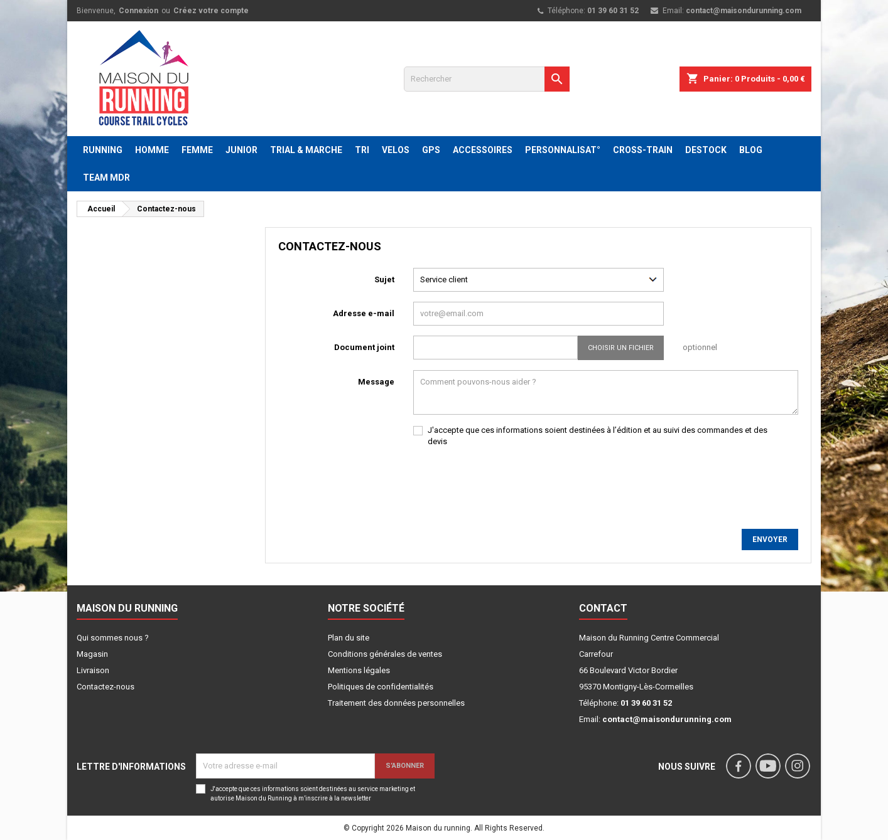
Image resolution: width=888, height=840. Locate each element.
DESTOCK (706, 150)
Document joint (364, 347)
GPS (431, 150)
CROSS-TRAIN (643, 150)
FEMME (197, 150)
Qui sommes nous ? (113, 637)
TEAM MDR (106, 178)
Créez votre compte (211, 10)
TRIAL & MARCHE (306, 150)
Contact (603, 608)
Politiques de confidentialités (380, 686)
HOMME (152, 150)
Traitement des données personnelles (396, 703)
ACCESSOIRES (482, 150)
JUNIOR (241, 150)
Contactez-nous (105, 686)
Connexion (138, 10)
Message (376, 381)
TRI (362, 150)
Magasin (92, 654)
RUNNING (102, 150)
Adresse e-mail (363, 313)
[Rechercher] (487, 79)
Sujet (384, 279)
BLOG (750, 150)
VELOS (395, 150)
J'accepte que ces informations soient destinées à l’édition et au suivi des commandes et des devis (597, 435)
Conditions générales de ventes (385, 654)
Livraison (93, 670)
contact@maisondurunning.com (743, 10)
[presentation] (508, 481)
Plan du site (348, 637)
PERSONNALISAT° (562, 150)
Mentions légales (359, 670)
